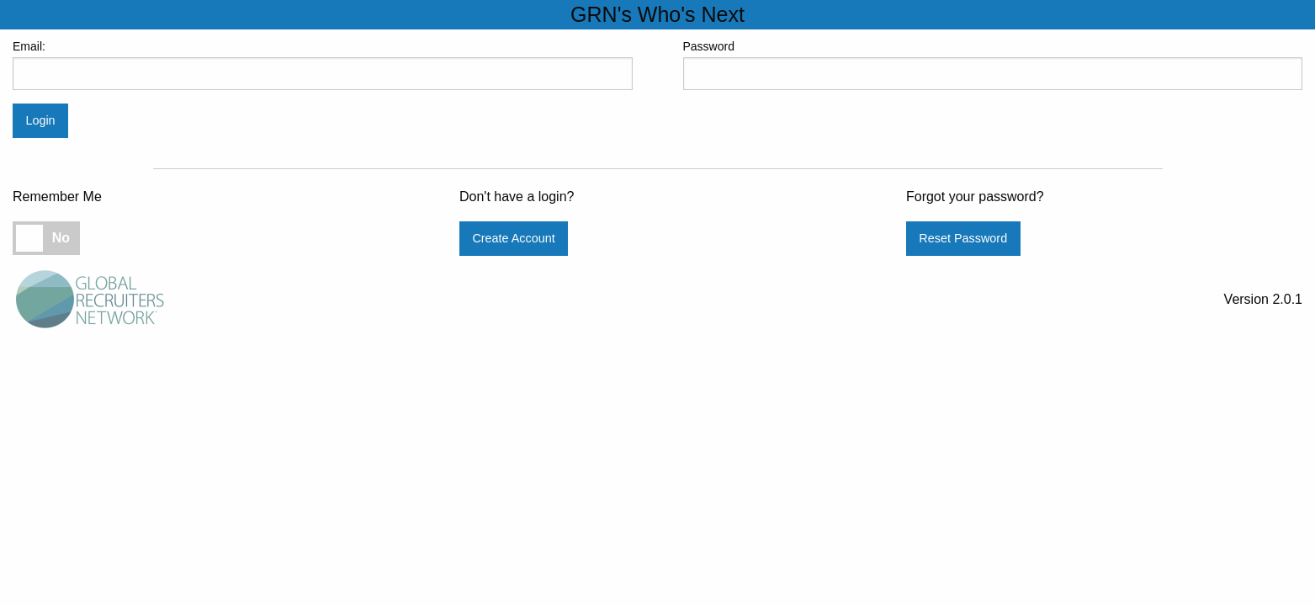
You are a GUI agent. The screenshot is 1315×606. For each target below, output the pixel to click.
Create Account (513, 238)
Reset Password (963, 238)
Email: (323, 65)
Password (993, 65)
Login (40, 120)
